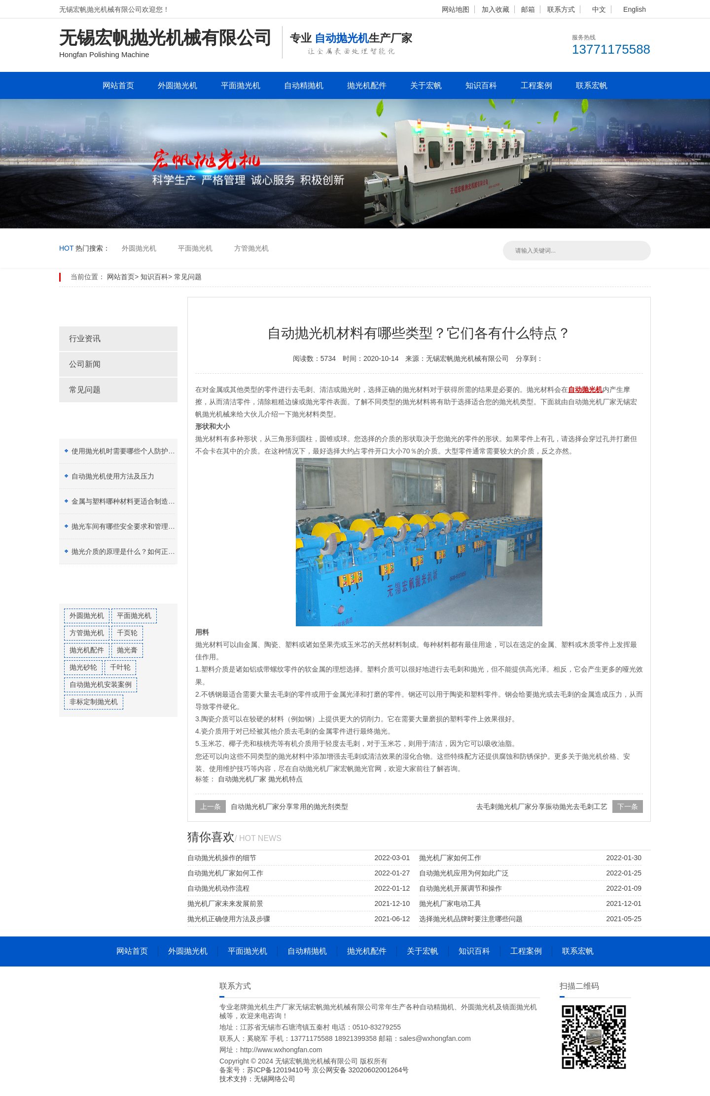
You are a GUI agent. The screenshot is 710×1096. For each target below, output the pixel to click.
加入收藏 (495, 9)
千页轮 (127, 633)
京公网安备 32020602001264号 (360, 1070)
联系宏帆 (591, 85)
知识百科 (481, 85)
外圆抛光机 (177, 85)
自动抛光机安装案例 (101, 684)
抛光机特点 (285, 779)
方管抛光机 (251, 248)
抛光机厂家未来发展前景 (225, 903)
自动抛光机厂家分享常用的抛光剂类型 (289, 806)
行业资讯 (85, 338)
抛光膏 (127, 650)
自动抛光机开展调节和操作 (460, 888)
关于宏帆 (426, 85)
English (634, 9)
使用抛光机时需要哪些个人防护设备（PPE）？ (143, 451)
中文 (599, 9)
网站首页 (118, 85)
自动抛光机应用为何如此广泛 (464, 873)
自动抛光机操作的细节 (221, 858)
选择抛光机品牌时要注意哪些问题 (471, 919)
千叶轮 (120, 667)
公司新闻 (85, 364)
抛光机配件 (367, 85)
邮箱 (528, 9)
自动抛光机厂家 (242, 779)
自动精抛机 (303, 85)
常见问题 (188, 277)
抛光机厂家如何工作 (450, 858)
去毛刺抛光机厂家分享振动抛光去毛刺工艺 (541, 806)
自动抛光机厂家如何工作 (225, 873)
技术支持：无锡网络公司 (257, 1079)
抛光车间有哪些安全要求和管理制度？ (130, 526)
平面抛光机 (240, 85)
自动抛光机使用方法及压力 (112, 476)
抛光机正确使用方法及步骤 (228, 919)
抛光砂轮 (83, 667)
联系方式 (561, 9)
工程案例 (536, 85)
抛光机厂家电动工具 (450, 903)
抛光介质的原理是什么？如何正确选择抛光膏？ (143, 551)
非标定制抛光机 (94, 702)
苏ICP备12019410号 (279, 1070)
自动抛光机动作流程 (218, 888)
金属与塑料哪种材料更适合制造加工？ (130, 501)
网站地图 (455, 9)
